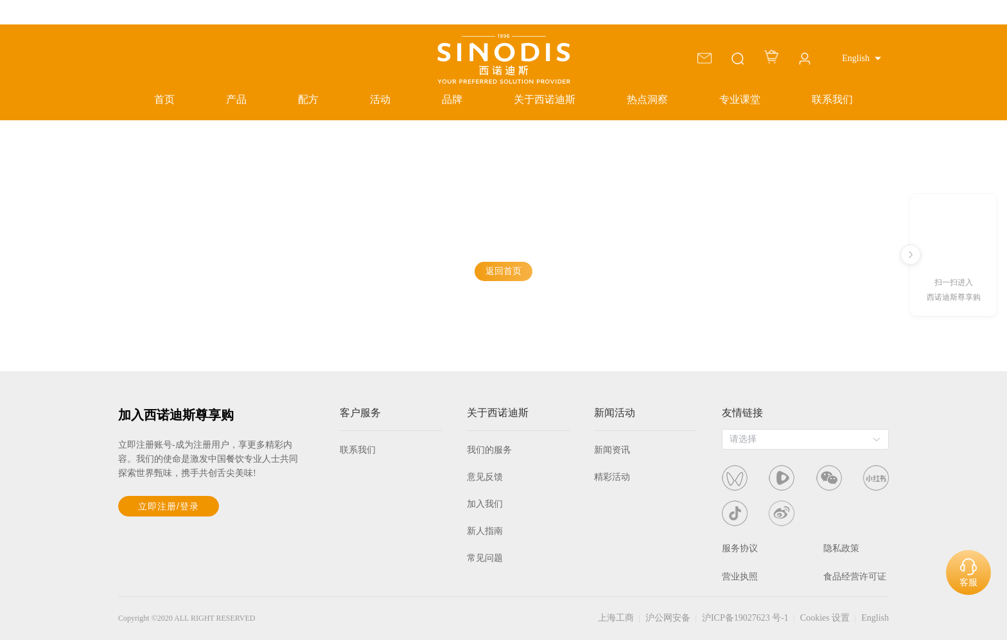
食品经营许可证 (854, 576)
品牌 (452, 99)
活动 (380, 99)
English (875, 618)
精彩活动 (612, 477)
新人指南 (485, 531)
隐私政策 (841, 548)
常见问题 (485, 558)
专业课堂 (739, 99)
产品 (236, 99)
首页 (164, 99)
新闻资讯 (612, 450)
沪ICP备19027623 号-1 (745, 618)
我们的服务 (489, 450)
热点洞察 (647, 99)
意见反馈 (485, 477)
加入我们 (485, 504)
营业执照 (740, 576)
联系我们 (832, 99)
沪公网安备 (667, 618)
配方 (308, 99)
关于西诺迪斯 (544, 99)
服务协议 (740, 548)
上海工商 (616, 618)
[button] (861, 58)
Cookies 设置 (825, 618)
